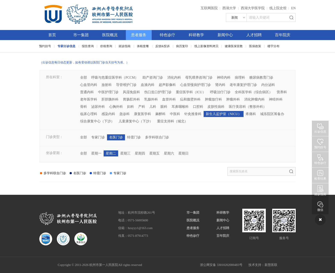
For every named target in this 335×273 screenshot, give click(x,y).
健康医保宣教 (234, 46)
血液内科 (147, 85)
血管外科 (169, 99)
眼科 (163, 106)
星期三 (125, 153)
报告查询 (88, 46)
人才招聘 (254, 35)
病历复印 (182, 46)
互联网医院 (209, 8)
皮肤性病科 (216, 106)
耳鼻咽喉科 (180, 106)
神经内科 (224, 77)
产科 (141, 106)
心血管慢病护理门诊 (195, 85)
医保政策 (255, 46)
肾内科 (220, 85)
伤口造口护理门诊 (158, 92)
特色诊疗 (167, 35)
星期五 (154, 153)
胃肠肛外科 (131, 99)
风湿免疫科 (131, 92)
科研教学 (196, 35)
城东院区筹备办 (272, 114)
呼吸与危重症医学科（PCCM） (114, 77)
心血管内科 (88, 85)
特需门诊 (134, 137)
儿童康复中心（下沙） (136, 121)
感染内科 (108, 114)
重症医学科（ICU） (191, 92)
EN (293, 8)
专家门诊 (98, 137)
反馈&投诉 (162, 46)
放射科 (106, 85)
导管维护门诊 (126, 85)
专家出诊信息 (66, 46)
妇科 (130, 106)
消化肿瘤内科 (254, 99)
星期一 (96, 153)
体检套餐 (143, 46)
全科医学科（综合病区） (253, 92)
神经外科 (276, 99)
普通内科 (87, 92)
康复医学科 (142, 114)
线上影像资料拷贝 (206, 46)
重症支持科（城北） (172, 121)
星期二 (111, 153)
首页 (52, 35)
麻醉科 (160, 114)
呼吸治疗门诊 (220, 92)
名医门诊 (116, 137)
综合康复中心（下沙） (97, 121)
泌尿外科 (98, 106)
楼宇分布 (273, 46)
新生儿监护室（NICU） (223, 114)
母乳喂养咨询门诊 (199, 77)
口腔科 (198, 106)
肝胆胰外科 (110, 99)
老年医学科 (88, 99)
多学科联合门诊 (157, 137)
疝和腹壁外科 (190, 99)
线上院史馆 (278, 8)
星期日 (183, 153)
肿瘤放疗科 (213, 99)
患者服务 (138, 35)
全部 (83, 77)
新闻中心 (225, 35)
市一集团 (81, 35)
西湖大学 (229, 8)
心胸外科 (116, 106)
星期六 (169, 153)
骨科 (83, 106)
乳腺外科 (151, 99)
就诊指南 (125, 46)
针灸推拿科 (192, 114)
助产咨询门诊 (153, 77)
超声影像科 (167, 85)
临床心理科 (88, 114)
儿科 (152, 106)
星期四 (140, 153)
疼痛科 (251, 114)
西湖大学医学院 (253, 8)
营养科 (282, 92)
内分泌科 (268, 85)
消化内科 (174, 77)
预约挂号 (45, 46)
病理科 (240, 77)
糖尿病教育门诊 (261, 77)
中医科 (175, 114)
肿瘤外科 (233, 99)
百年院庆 (282, 35)
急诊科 (124, 114)
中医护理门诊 (108, 92)
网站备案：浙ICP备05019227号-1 (171, 265)
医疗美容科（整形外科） (247, 106)
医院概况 (110, 35)
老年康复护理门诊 (243, 85)
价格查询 (106, 46)
